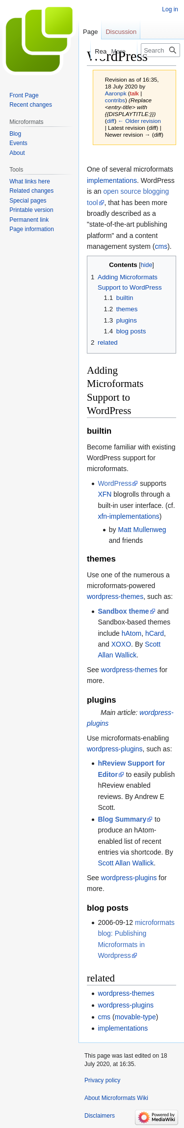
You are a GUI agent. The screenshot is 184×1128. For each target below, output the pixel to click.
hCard (154, 633)
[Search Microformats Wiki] (160, 50)
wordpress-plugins (115, 749)
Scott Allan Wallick (126, 863)
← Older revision (139, 121)
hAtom (131, 633)
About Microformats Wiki (116, 1098)
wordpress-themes (115, 596)
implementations (112, 180)
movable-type (135, 1017)
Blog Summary (122, 819)
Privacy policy (102, 1080)
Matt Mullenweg (142, 530)
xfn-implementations (128, 516)
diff (110, 121)
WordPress (114, 483)
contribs (115, 100)
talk (134, 93)
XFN (104, 494)
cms (161, 246)
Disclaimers (99, 1115)
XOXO (121, 644)
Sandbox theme (123, 611)
